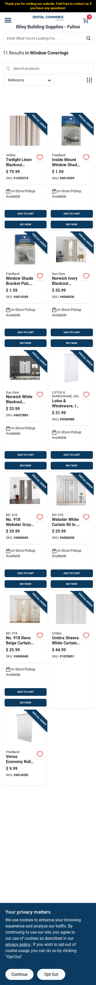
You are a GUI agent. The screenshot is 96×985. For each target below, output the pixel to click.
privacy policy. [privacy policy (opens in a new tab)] (18, 944)
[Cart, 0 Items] (85, 20)
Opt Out (51, 974)
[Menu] (8, 20)
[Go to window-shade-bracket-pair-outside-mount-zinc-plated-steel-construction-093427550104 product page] (25, 290)
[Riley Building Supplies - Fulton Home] (48, 18)
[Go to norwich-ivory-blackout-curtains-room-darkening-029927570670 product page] (71, 290)
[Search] (88, 38)
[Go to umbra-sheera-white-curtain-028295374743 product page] (71, 649)
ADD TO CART (25, 213)
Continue (19, 974)
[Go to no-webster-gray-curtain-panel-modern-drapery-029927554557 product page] (25, 531)
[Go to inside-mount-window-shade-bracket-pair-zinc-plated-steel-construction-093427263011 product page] (71, 171)
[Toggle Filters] (89, 80)
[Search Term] (48, 38)
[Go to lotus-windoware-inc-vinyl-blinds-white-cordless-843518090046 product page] (71, 411)
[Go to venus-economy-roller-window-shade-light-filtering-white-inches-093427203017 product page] (25, 747)
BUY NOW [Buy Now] (25, 224)
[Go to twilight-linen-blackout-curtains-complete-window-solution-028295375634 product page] (25, 171)
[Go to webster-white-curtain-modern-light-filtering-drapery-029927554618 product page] (71, 531)
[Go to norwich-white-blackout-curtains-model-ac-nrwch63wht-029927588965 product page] (25, 411)
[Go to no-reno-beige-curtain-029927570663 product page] (25, 649)
